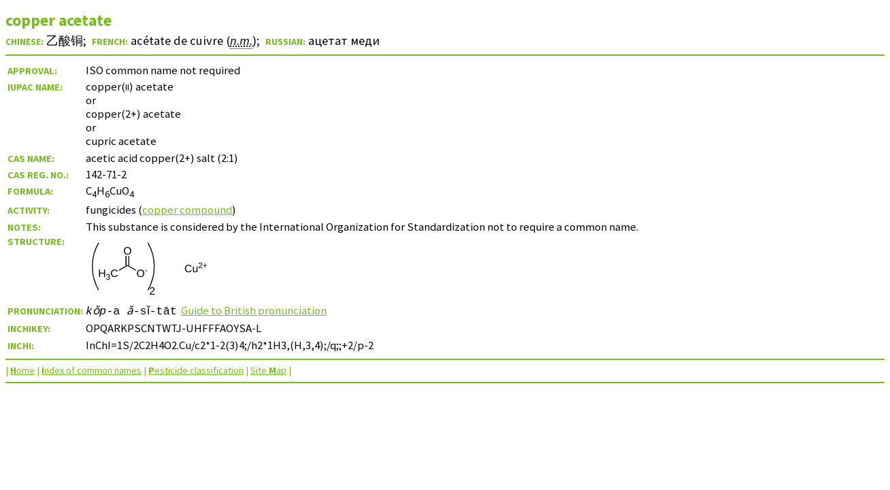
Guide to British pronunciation (258, 310)
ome (22, 370)
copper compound (187, 209)
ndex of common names (92, 370)
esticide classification (196, 370)
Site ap (268, 370)
